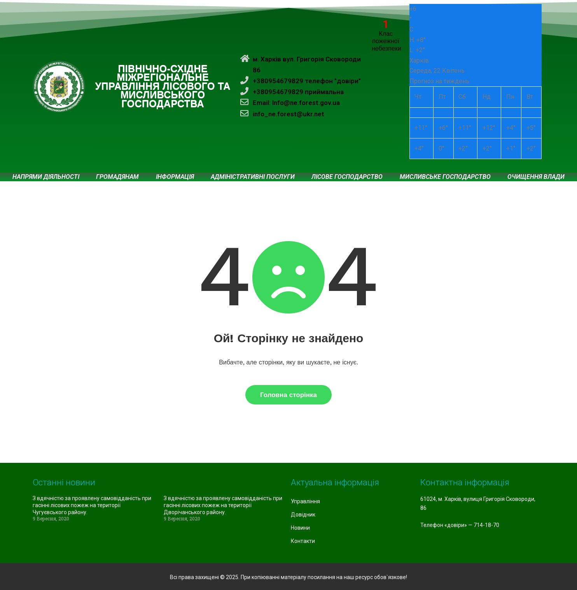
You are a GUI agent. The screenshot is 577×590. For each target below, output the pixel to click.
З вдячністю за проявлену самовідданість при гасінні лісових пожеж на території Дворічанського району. (223, 505)
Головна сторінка (288, 395)
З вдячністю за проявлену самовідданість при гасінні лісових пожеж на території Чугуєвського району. (92, 505)
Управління (305, 501)
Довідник (303, 514)
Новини (300, 528)
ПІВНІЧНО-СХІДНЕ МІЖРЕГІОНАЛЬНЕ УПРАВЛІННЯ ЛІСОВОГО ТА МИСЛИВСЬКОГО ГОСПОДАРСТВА (163, 86)
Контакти (303, 541)
